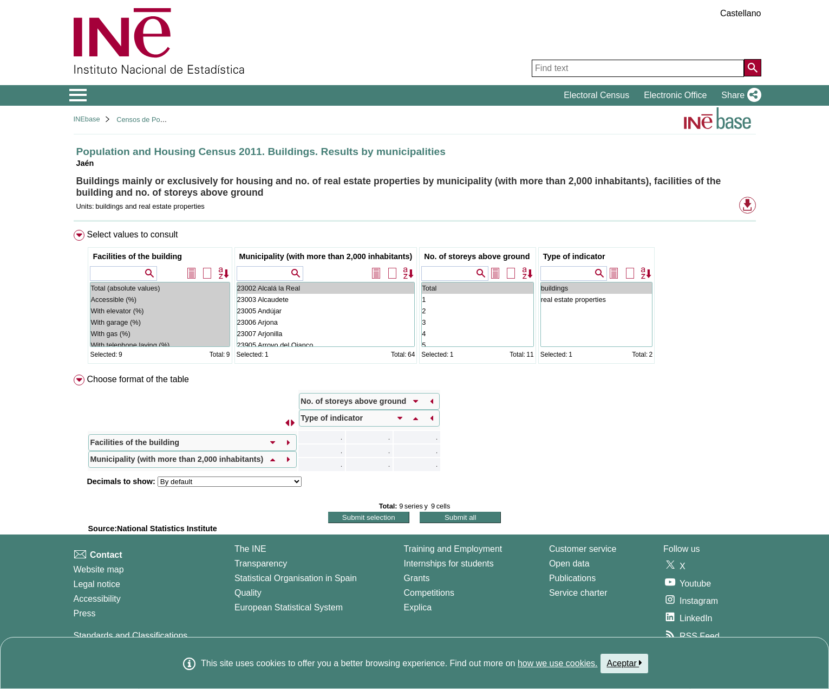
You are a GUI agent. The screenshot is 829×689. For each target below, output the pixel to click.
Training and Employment (453, 548)
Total (477, 288)
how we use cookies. (558, 663)
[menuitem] (415, 299)
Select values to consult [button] (132, 234)
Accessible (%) (159, 299)
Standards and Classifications (131, 635)
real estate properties (596, 299)
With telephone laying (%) (159, 345)
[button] (739, 95)
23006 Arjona (326, 322)
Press (85, 613)
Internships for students (449, 563)
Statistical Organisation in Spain (295, 578)
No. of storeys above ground (477, 256)
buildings (596, 288)
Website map (99, 569)
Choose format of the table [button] (138, 379)
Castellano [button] (740, 13)
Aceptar (624, 663)
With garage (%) (159, 322)
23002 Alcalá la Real (326, 288)
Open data (569, 563)
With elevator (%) (159, 311)
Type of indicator (574, 256)
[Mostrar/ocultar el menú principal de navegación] (78, 95)
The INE (250, 548)
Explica (418, 607)
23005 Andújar (326, 311)
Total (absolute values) (159, 288)
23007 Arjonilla (326, 333)
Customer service (582, 548)
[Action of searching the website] (752, 67)
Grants (417, 578)
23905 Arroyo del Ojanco (326, 345)
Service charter (578, 592)
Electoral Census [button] (596, 95)
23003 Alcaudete (326, 299)
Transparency (260, 563)
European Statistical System (288, 607)
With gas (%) (159, 333)
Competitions (429, 592)
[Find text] (638, 68)
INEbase (87, 119)
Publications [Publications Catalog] (572, 578)
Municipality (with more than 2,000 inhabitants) (326, 256)
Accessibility (97, 598)
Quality (248, 592)
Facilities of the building (137, 256)
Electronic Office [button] (675, 95)
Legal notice (97, 584)
